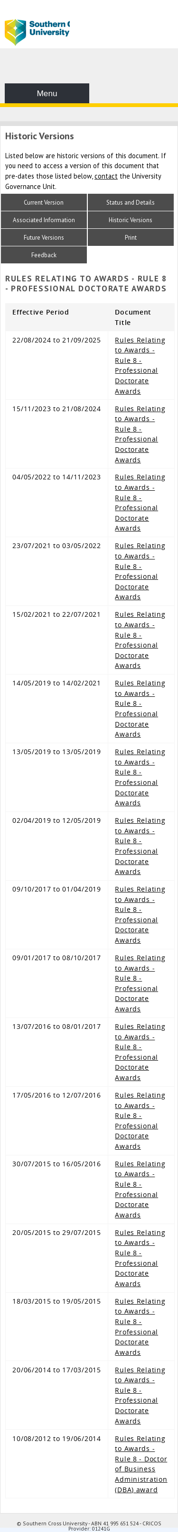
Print (131, 238)
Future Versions (44, 238)
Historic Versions (130, 220)
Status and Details (130, 202)
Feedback (43, 255)
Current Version (44, 202)
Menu (47, 93)
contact (106, 175)
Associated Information (44, 220)
